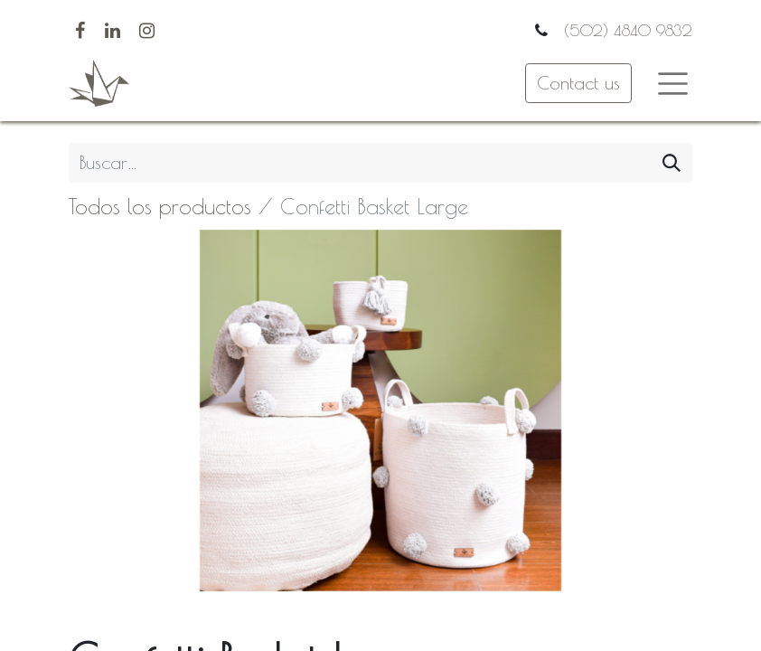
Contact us (578, 82)
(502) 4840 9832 (625, 30)
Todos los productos (160, 206)
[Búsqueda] (671, 163)
